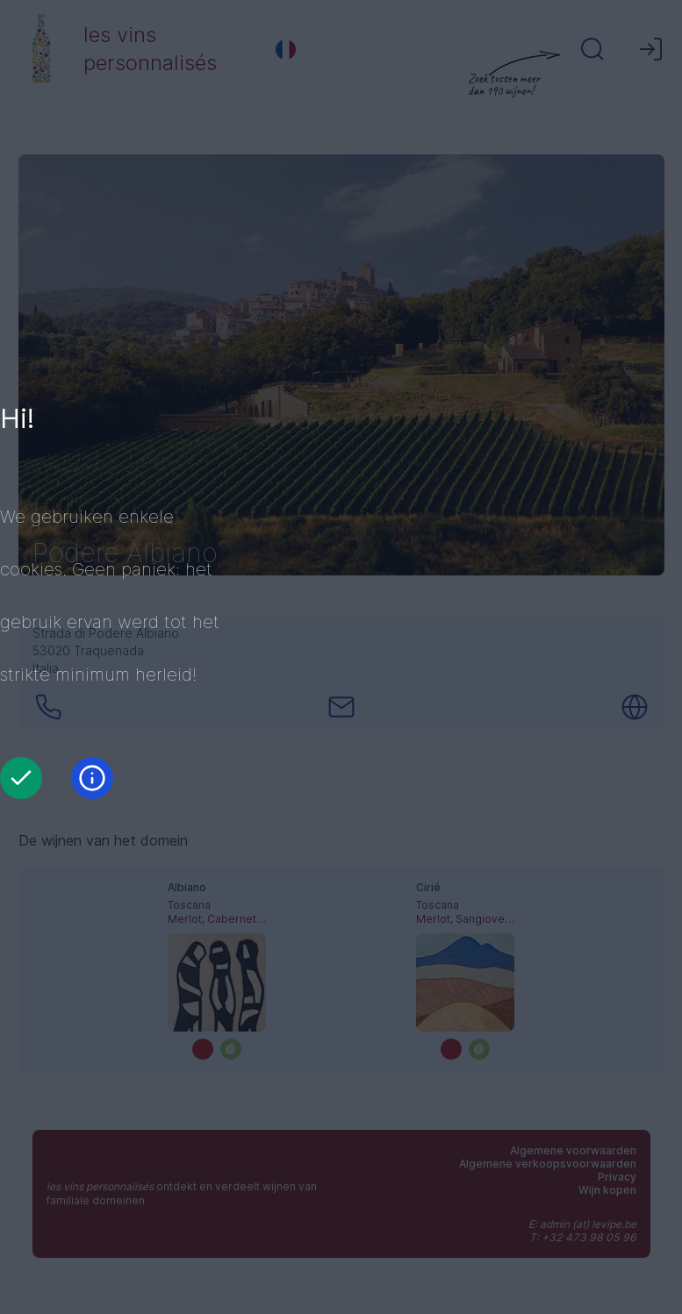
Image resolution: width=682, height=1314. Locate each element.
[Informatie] (92, 778)
